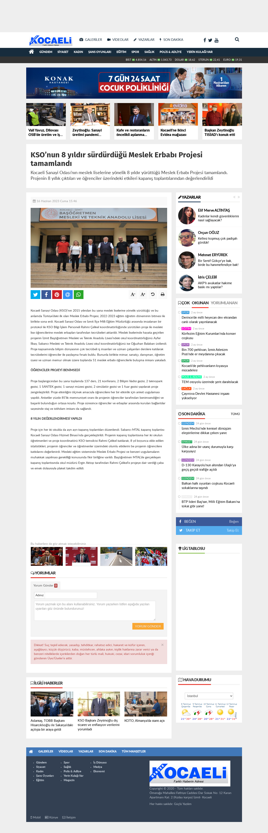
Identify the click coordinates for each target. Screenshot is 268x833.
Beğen (234, 521)
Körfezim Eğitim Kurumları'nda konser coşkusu (209, 336)
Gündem (45, 52)
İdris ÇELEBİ (207, 277)
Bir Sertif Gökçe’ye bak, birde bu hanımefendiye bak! (218, 263)
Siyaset (62, 52)
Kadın (78, 52)
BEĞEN (189, 521)
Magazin (69, 780)
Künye (51, 817)
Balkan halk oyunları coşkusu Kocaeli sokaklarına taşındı (208, 486)
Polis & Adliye (170, 52)
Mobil (36, 817)
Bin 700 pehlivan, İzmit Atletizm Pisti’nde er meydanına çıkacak (205, 352)
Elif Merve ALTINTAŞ (214, 210)
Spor (135, 52)
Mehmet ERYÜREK (212, 255)
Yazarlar (189, 197)
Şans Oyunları (99, 52)
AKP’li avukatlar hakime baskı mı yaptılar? (215, 285)
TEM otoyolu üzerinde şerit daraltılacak (210, 382)
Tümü (235, 414)
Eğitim (121, 52)
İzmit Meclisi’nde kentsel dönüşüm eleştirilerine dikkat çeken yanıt (206, 431)
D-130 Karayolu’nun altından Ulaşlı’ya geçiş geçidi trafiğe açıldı (209, 467)
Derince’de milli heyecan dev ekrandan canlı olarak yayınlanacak (209, 320)
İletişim (69, 817)
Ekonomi (99, 771)
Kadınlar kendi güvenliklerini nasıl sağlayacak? (218, 218)
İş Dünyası (100, 762)
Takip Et (233, 530)
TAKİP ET (192, 530)
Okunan (200, 303)
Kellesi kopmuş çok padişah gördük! (217, 240)
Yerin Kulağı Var (200, 52)
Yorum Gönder (45, 586)
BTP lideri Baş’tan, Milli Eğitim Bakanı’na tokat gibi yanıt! (211, 504)
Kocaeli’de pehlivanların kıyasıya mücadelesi (205, 368)
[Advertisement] (134, 15)
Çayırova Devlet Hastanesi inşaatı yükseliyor (205, 396)
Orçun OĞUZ (208, 233)
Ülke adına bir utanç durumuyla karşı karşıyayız (207, 449)
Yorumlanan (224, 303)
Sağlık (149, 52)
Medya (97, 767)
